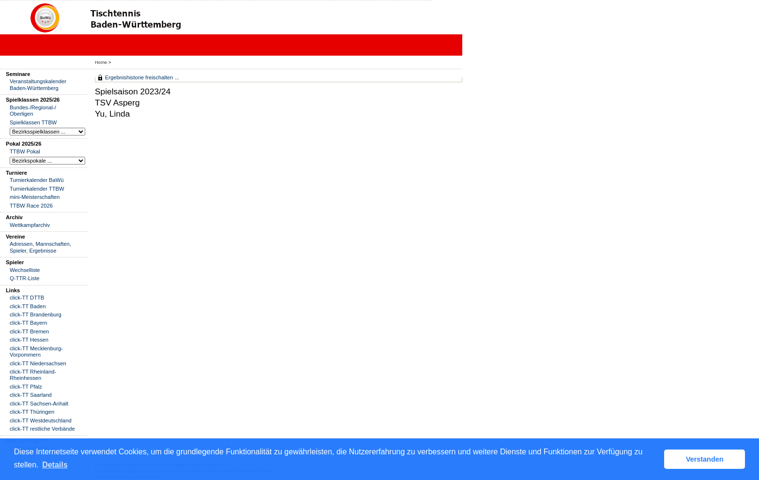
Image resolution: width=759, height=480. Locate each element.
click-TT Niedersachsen (38, 363)
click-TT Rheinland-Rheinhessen (33, 375)
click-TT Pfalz (26, 387)
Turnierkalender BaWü (37, 180)
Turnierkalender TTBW (37, 189)
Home (101, 62)
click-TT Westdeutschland (41, 420)
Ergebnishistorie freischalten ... (142, 77)
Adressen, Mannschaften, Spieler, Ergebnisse (40, 247)
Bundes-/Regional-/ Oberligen (33, 111)
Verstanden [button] (705, 459)
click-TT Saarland (31, 395)
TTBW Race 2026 (31, 206)
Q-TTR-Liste (25, 278)
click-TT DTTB (27, 297)
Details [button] (54, 465)
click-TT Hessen (29, 340)
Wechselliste (25, 270)
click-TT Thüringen (32, 412)
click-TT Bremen (29, 331)
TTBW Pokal (25, 151)
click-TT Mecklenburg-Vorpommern (36, 351)
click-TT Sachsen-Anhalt (39, 403)
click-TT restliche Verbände (42, 429)
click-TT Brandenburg (35, 314)
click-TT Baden (28, 306)
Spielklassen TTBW (33, 122)
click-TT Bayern (28, 323)
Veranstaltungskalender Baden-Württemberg (38, 84)
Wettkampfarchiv (30, 225)
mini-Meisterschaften (35, 197)
